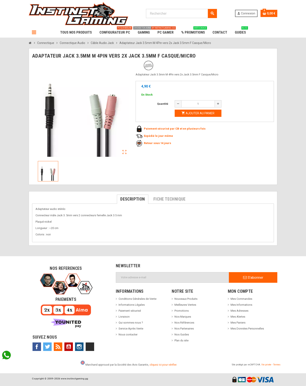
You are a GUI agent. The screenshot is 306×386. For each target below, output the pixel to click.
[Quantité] (198, 103)
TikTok (90, 346)
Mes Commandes (241, 298)
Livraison (124, 316)
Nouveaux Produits (185, 298)
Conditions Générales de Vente (137, 298)
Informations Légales (132, 304)
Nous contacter (128, 334)
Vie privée (266, 364)
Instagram (79, 346)
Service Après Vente (131, 328)
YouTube (68, 346)
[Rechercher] (181, 13)
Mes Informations (241, 304)
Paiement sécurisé (130, 310)
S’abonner (253, 277)
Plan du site (181, 340)
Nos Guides (181, 334)
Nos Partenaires (184, 328)
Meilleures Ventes (185, 304)
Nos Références (184, 322)
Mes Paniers (238, 322)
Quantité (162, 103)
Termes (276, 364)
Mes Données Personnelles (247, 328)
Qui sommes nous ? (131, 322)
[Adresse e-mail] (172, 277)
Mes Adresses (239, 310)
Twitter (47, 346)
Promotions (181, 310)
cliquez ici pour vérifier (163, 364)
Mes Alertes (238, 316)
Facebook (37, 346)
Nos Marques (182, 316)
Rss (58, 346)
